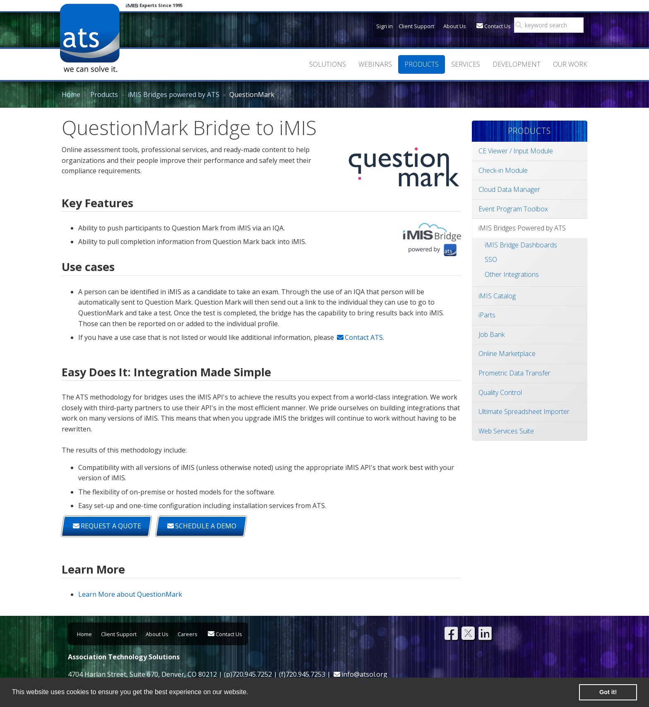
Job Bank (491, 334)
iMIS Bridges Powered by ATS (522, 227)
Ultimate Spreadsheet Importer (524, 411)
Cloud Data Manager (509, 189)
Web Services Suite (506, 431)
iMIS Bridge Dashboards (521, 244)
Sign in (384, 26)
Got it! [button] (608, 692)
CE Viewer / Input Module (515, 150)
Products (104, 94)
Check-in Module (503, 170)
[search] (551, 25)
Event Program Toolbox (513, 208)
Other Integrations (512, 274)
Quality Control (500, 392)
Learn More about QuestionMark (130, 594)
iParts (486, 315)
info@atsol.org (364, 674)
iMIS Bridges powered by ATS (173, 94)
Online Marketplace (507, 353)
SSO (491, 259)
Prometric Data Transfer (514, 373)
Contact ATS (364, 337)
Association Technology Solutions (89, 38)
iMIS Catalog (497, 295)
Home (71, 94)
